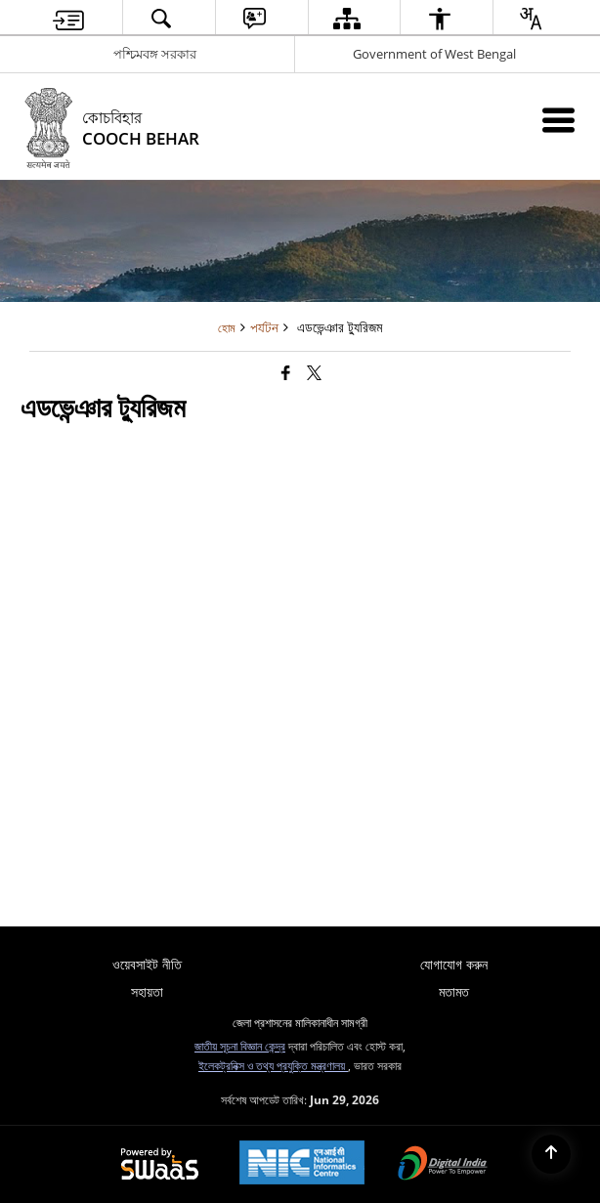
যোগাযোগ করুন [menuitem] (454, 964)
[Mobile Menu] (558, 120)
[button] (161, 18)
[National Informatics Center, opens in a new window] (302, 1164)
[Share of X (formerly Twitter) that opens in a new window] (314, 372)
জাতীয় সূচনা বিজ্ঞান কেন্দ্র (239, 1045)
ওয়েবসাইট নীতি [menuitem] (147, 964)
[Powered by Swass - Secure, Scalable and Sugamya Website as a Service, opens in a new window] (160, 1165)
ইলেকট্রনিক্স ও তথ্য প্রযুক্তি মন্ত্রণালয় (273, 1065)
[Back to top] (551, 1154)
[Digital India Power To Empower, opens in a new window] (442, 1165)
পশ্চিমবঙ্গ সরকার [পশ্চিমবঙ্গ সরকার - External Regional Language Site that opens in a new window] (154, 54)
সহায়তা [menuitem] (147, 991)
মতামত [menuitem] (454, 991)
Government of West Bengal (434, 54)
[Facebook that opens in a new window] (286, 372)
